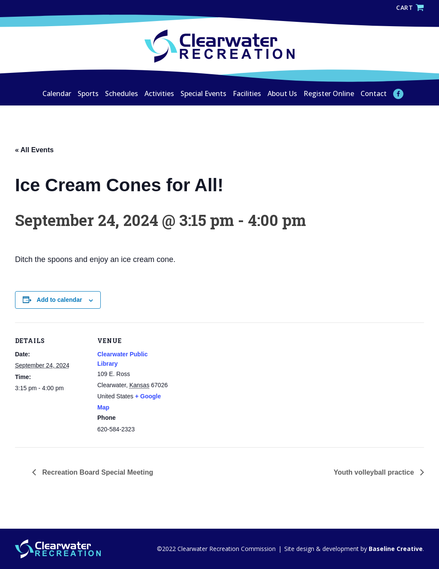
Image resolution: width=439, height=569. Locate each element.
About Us (282, 93)
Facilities (247, 93)
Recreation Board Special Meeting (96, 472)
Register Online (329, 93)
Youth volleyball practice (375, 472)
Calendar (56, 93)
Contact (374, 93)
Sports (88, 93)
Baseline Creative (395, 549)
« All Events (34, 150)
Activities (159, 93)
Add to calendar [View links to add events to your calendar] (59, 299)
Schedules (121, 93)
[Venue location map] (225, 382)
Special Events (203, 93)
